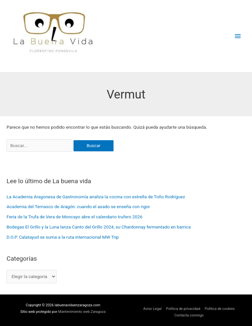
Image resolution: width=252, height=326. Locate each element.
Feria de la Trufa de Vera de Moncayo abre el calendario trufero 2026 (74, 216)
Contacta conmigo (189, 315)
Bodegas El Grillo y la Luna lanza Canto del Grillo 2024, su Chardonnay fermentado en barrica (99, 226)
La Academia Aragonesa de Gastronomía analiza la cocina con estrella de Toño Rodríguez (96, 196)
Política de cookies (220, 309)
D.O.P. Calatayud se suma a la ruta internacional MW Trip (63, 237)
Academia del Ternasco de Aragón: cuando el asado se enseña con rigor (78, 206)
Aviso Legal (152, 309)
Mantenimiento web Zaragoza (82, 312)
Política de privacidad (183, 309)
